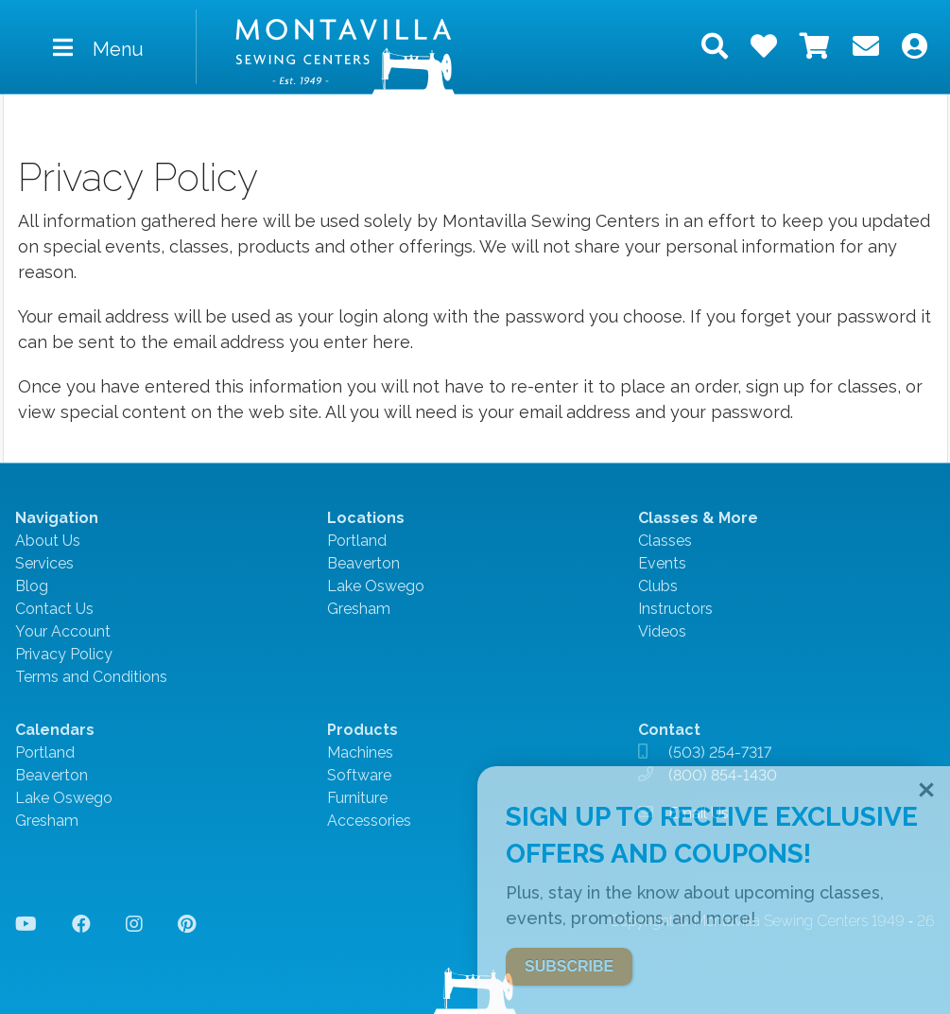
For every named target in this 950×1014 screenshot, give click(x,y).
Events (662, 563)
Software (359, 775)
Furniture (357, 798)
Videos (662, 631)
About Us (47, 541)
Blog (31, 586)
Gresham (358, 609)
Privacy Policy (63, 654)
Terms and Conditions (91, 677)
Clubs (658, 586)
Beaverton (363, 563)
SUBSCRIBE (569, 966)
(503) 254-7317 (719, 752)
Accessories (369, 821)
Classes (665, 541)
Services (44, 563)
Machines (360, 752)
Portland (357, 541)
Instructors (675, 609)
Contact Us (54, 609)
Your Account (63, 631)
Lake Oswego (375, 586)
